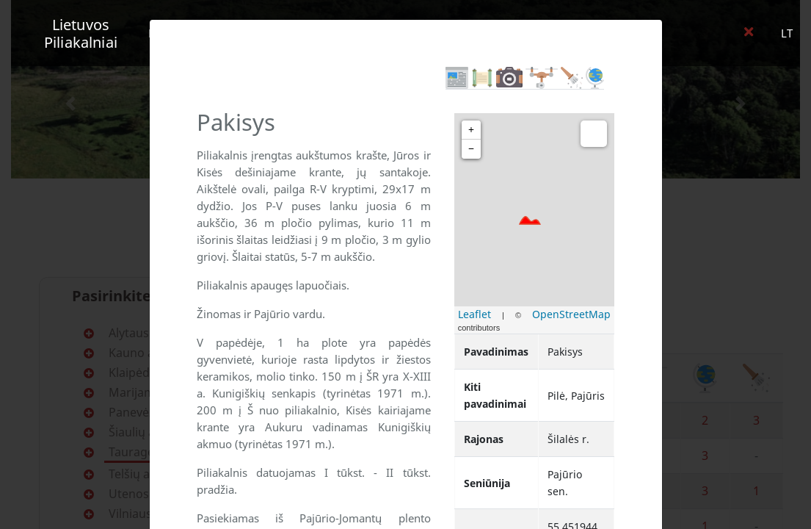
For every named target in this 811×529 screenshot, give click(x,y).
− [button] (471, 149)
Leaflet (474, 314)
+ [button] (471, 130)
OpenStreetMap (571, 314)
